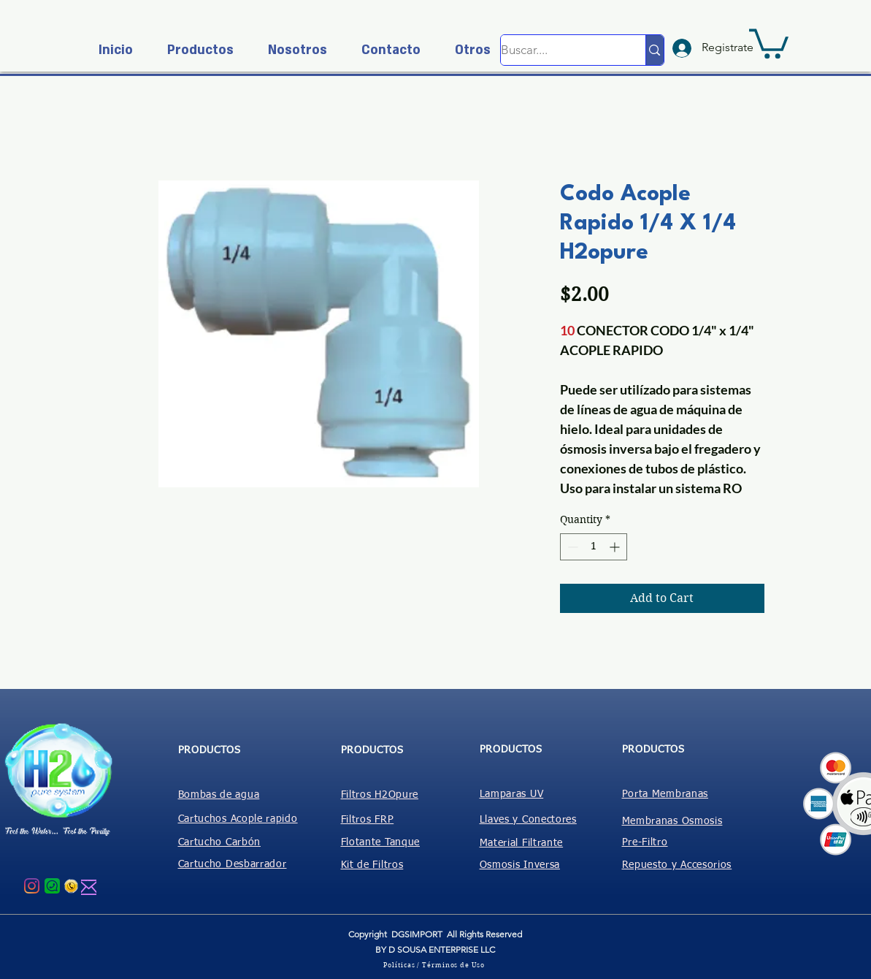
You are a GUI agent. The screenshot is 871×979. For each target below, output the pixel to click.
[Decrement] (571, 547)
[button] (194, 50)
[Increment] (616, 547)
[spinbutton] (593, 547)
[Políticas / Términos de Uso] (436, 964)
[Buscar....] (558, 50)
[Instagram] (31, 886)
